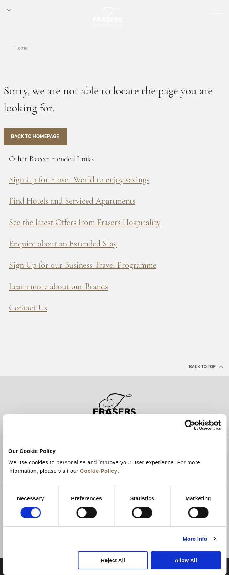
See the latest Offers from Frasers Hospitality (84, 222)
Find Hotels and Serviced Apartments (72, 201)
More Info (195, 539)
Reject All (113, 560)
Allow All (186, 560)
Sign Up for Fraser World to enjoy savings (79, 179)
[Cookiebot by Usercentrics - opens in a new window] (189, 425)
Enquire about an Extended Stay (63, 244)
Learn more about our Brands (58, 286)
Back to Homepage (35, 136)
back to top (206, 366)
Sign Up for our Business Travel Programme (82, 265)
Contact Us (28, 308)
